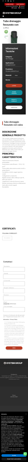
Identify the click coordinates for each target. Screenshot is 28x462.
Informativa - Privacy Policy (10, 319)
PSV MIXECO (7, 238)
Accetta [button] (14, 455)
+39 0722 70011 (14, 397)
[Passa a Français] (21, 8)
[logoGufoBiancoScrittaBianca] (12, 12)
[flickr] (5, 1)
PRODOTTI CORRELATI (14, 100)
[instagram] (13, 1)
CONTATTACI (14, 107)
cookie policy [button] (4, 424)
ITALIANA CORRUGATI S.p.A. (12, 71)
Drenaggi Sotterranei (10, 65)
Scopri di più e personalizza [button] (14, 459)
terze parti (3, 427)
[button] (26, 414)
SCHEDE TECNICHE (14, 92)
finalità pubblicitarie (17, 434)
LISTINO (14, 85)
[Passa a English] (14, 8)
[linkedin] (10, 1)
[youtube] (8, 1)
